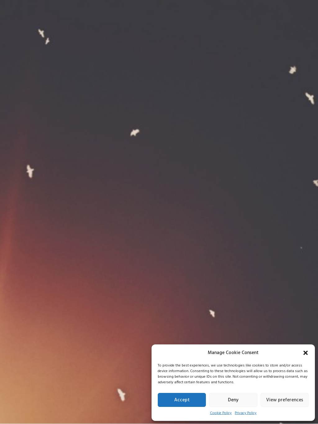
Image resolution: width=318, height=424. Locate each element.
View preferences (284, 400)
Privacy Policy (246, 413)
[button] (305, 353)
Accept (182, 400)
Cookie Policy (221, 413)
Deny (233, 400)
